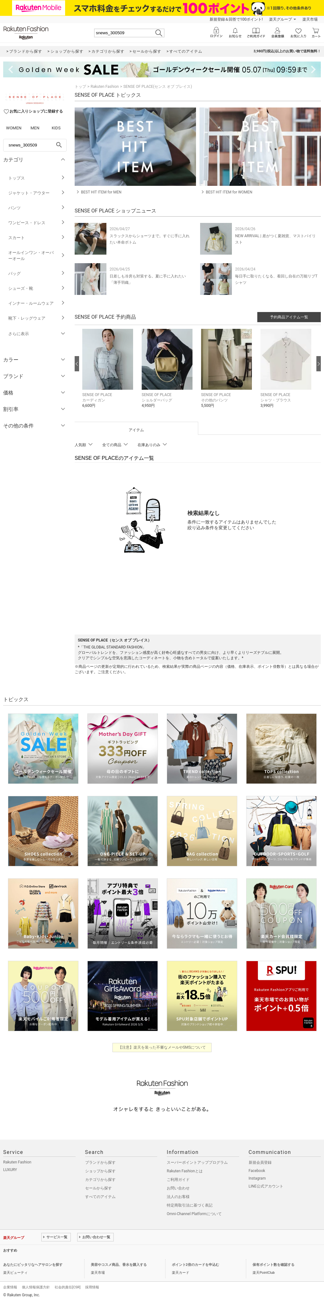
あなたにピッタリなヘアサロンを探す (33, 1265)
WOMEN (14, 128)
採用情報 (92, 1287)
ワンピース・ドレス (36, 223)
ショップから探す (100, 1171)
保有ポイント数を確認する (273, 1265)
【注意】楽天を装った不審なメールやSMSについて (162, 1047)
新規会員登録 (260, 1162)
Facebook (257, 1171)
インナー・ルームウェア (36, 303)
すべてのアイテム (100, 1197)
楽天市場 (310, 19)
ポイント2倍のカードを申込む (195, 1265)
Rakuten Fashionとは (185, 1171)
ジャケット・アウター (36, 193)
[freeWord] (35, 145)
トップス (36, 178)
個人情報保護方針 (36, 1287)
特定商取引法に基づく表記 (190, 1205)
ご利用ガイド (178, 1179)
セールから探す (98, 1188)
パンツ (36, 208)
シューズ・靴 (36, 288)
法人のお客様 (178, 1197)
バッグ (36, 273)
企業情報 (10, 1287)
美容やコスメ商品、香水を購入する (119, 1265)
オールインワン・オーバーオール (36, 255)
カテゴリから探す (100, 1179)
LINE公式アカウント (266, 1186)
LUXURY (10, 1170)
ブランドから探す (100, 1162)
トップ (80, 86)
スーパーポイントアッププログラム (197, 1162)
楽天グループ (280, 19)
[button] (108, 373)
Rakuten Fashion (105, 86)
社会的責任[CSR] (67, 1287)
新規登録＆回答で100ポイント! (236, 19)
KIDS (56, 128)
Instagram (257, 1178)
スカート (36, 238)
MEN (34, 128)
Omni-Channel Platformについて (194, 1214)
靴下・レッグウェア (36, 318)
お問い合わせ (178, 1188)
